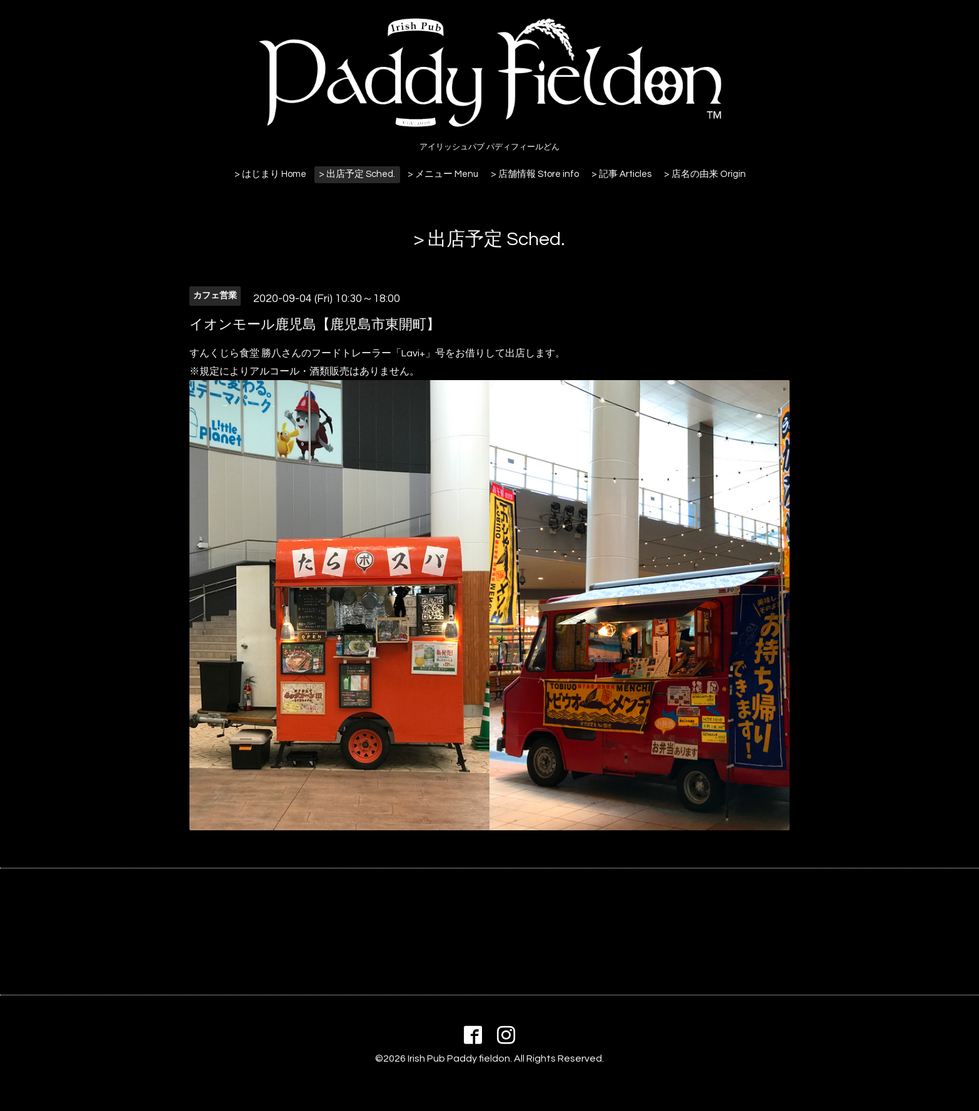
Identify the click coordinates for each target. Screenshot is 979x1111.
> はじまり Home (270, 174)
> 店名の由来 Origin (705, 174)
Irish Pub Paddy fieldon (459, 1058)
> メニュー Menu (443, 174)
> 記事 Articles (621, 174)
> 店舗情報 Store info (535, 174)
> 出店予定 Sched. (357, 174)
